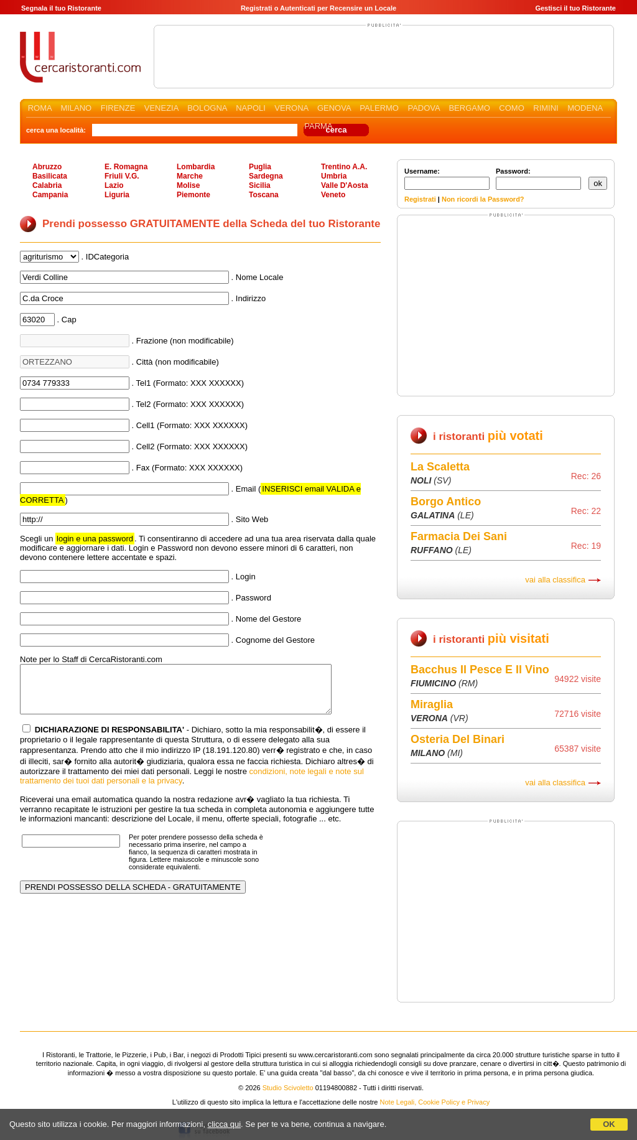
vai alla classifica (555, 579)
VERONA (291, 108)
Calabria (47, 185)
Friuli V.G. (122, 176)
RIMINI (545, 108)
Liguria (117, 194)
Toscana (264, 194)
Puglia (260, 166)
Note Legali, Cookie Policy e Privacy (435, 1102)
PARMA (318, 126)
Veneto (333, 194)
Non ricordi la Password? (483, 199)
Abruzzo (47, 166)
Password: (538, 178)
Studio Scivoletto (288, 1087)
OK (609, 1124)
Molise (188, 185)
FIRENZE (118, 108)
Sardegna (266, 176)
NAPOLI (251, 108)
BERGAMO (469, 108)
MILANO (75, 108)
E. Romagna (126, 166)
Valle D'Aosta (344, 185)
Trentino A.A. (344, 166)
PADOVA (423, 108)
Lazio (114, 185)
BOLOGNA (207, 108)
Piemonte (193, 194)
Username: (447, 178)
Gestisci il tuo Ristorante (575, 8)
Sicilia (260, 185)
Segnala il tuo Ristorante (61, 8)
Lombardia (196, 166)
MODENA (584, 108)
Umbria (333, 176)
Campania (50, 194)
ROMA (40, 108)
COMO (511, 108)
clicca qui (224, 1124)
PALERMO (379, 108)
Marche (190, 176)
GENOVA (334, 108)
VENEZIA (161, 108)
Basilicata (49, 176)
